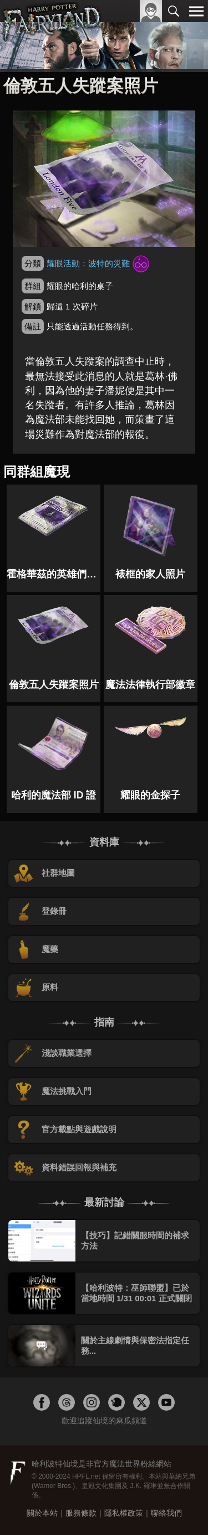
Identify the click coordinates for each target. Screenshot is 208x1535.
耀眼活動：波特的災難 (88, 263)
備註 (32, 326)
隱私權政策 (123, 1512)
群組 (32, 286)
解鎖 (32, 306)
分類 (32, 263)
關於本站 (42, 1512)
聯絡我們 (166, 1512)
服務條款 (81, 1512)
